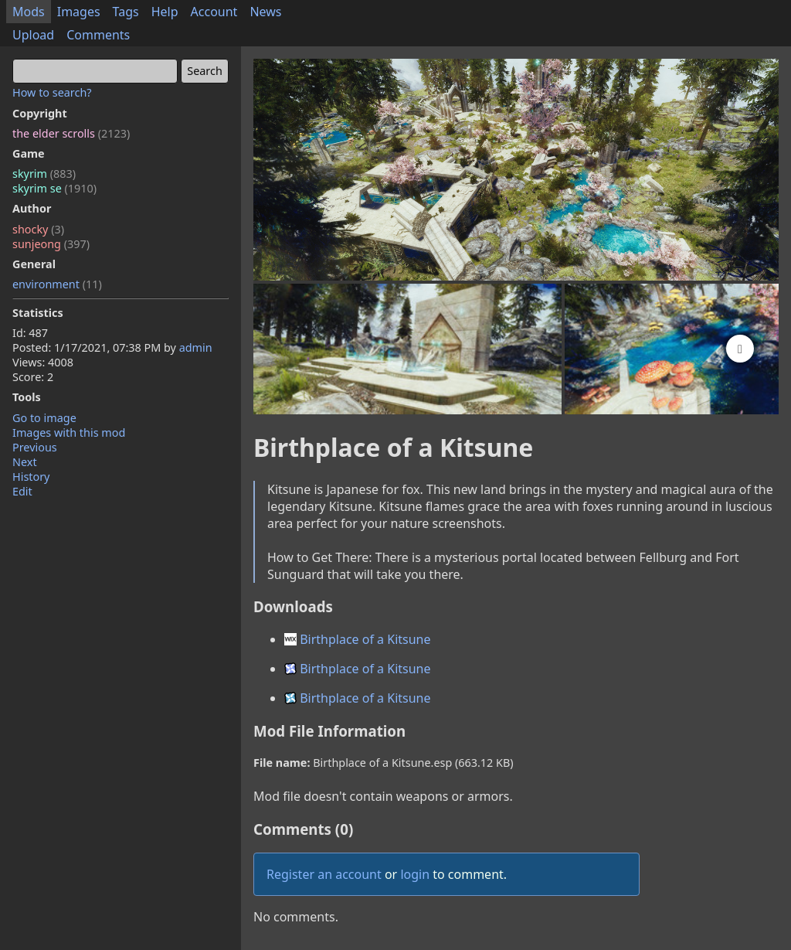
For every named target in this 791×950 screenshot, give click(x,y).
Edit (22, 491)
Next (24, 462)
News (265, 11)
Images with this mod (68, 432)
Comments (98, 34)
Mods (28, 11)
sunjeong (51, 244)
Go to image (44, 417)
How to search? (52, 92)
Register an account (324, 874)
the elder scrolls (71, 133)
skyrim (44, 173)
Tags (126, 11)
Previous (34, 447)
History (30, 476)
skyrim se (54, 188)
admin (195, 347)
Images (78, 11)
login (414, 874)
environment (57, 284)
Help (164, 11)
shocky (38, 229)
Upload (33, 34)
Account (214, 11)
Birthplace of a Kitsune (357, 639)
